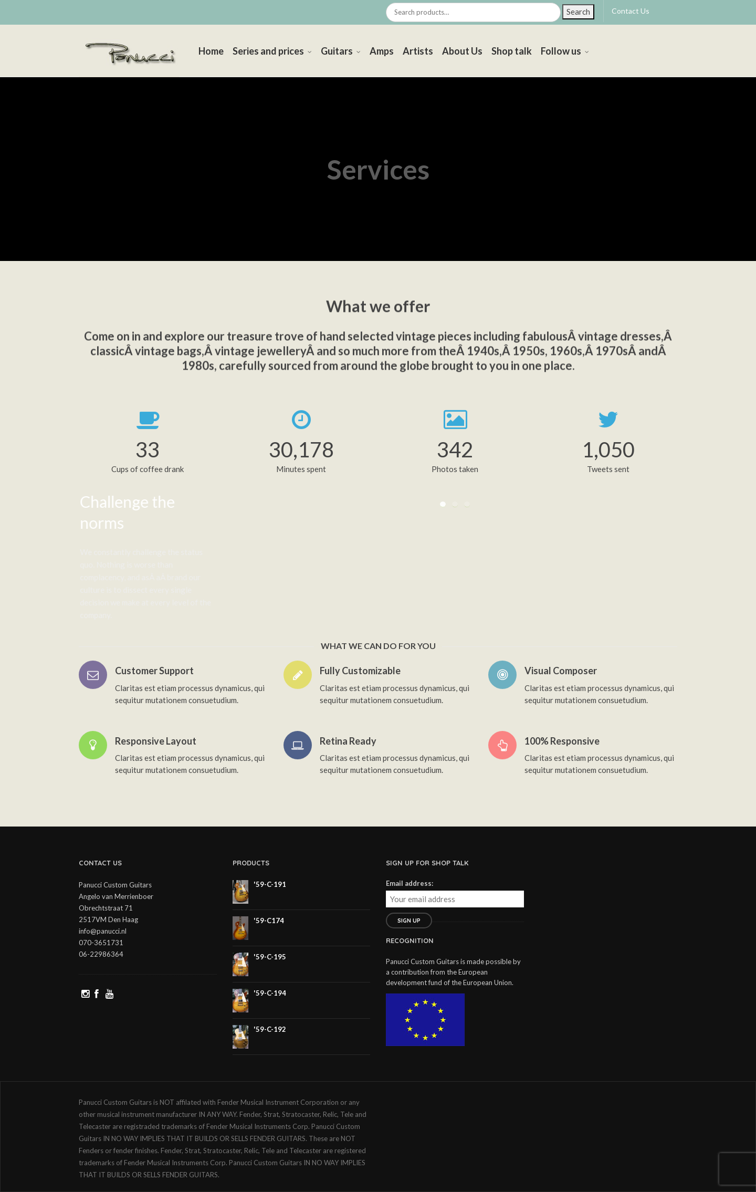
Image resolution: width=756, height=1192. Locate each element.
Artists (418, 51)
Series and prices (268, 51)
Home (211, 51)
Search (578, 11)
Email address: (409, 883)
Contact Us (630, 10)
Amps (382, 51)
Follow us (561, 51)
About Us (462, 51)
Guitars (337, 51)
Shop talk (511, 51)
